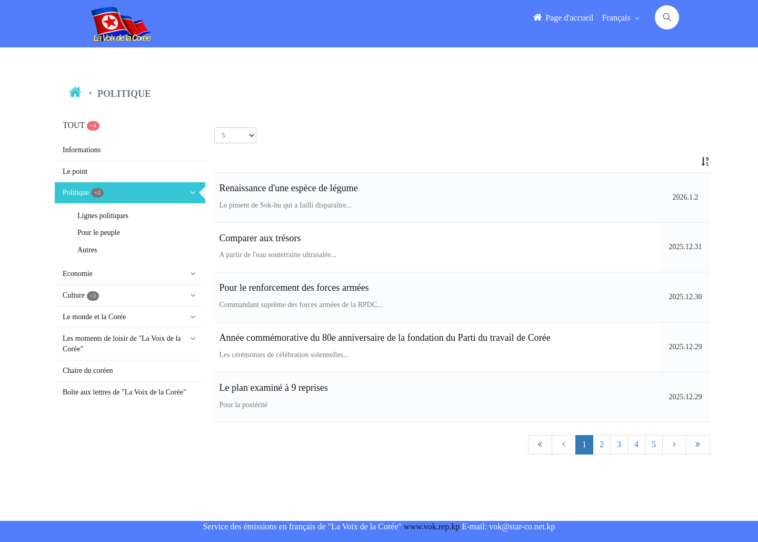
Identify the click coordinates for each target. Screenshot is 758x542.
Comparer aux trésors (260, 238)
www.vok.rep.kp (432, 526)
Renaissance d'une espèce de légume (289, 188)
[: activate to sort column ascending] (685, 161)
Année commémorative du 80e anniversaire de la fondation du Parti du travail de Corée (385, 337)
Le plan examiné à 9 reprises (274, 387)
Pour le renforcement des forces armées (294, 287)
